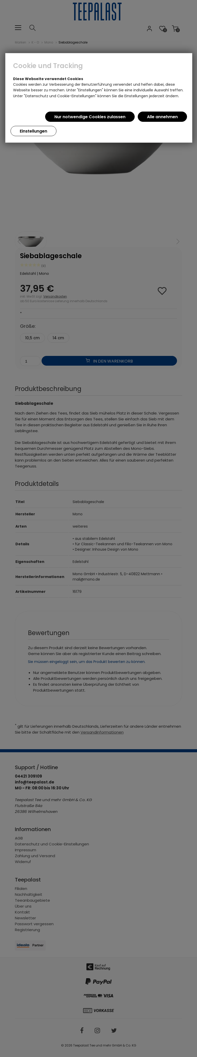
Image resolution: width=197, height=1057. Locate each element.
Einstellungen (33, 131)
